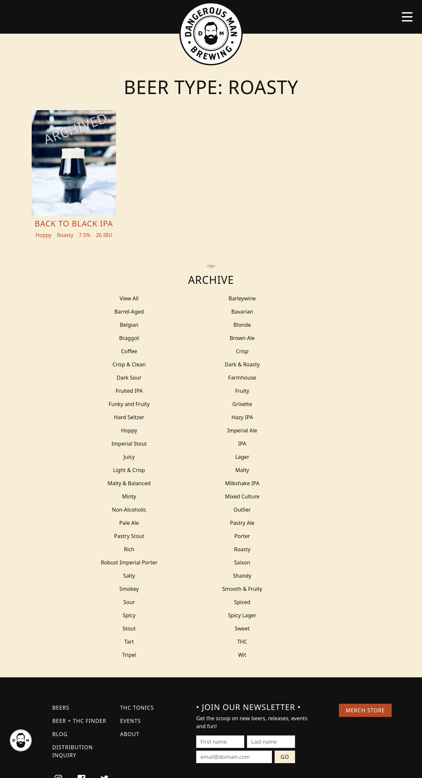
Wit (211, 536)
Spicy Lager (211, 509)
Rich (303, 456)
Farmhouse (211, 351)
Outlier (118, 443)
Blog (60, 615)
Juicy (118, 404)
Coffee (303, 324)
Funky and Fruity (211, 364)
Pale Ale (211, 443)
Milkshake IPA (303, 417)
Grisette (303, 364)
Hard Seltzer (119, 377)
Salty (119, 483)
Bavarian (119, 311)
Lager (211, 404)
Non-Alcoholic (303, 430)
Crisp (118, 338)
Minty (119, 430)
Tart (211, 522)
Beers (60, 588)
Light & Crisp (303, 404)
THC (303, 522)
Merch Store (365, 591)
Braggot (119, 324)
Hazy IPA (211, 377)
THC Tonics (137, 588)
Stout (303, 509)
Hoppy (303, 377)
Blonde (303, 311)
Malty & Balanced (211, 417)
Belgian (211, 311)
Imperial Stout (210, 390)
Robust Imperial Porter (211, 470)
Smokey (303, 483)
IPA (303, 390)
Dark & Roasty (303, 338)
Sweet (118, 522)
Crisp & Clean (211, 338)
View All (118, 298)
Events (130, 602)
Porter (211, 456)
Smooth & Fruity (119, 496)
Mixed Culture (211, 430)
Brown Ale (211, 324)
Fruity (119, 364)
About (129, 615)
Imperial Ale (119, 390)
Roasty (118, 470)
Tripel (119, 536)
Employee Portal (272, 767)
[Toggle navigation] (407, 17)
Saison (303, 470)
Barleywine (211, 298)
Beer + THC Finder (79, 602)
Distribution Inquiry (72, 632)
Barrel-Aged (303, 298)
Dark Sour (118, 351)
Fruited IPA (303, 351)
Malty (119, 417)
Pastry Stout (119, 456)
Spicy (118, 509)
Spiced (303, 496)
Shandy (211, 483)
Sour (211, 496)
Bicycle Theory (238, 767)
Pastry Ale (303, 443)
